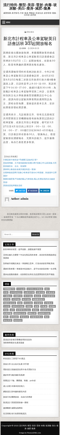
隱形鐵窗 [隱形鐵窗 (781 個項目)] (14, 316)
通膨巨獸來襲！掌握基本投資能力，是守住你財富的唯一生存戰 (29, 269)
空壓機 (17, 340)
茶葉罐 (21, 343)
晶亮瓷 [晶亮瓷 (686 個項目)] (7, 299)
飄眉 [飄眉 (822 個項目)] (47, 316)
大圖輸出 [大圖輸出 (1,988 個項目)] (8, 296)
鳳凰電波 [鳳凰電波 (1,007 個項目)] (18, 320)
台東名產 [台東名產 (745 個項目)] (40, 292)
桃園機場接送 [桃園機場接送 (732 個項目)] (38, 299)
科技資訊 (7, 358)
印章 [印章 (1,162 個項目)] (6, 292)
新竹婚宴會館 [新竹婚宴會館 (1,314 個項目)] (48, 296)
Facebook (32, 190)
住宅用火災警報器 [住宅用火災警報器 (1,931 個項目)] (34, 289)
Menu (8, 22)
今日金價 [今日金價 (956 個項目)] (21, 289)
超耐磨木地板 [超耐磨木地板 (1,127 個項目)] (44, 313)
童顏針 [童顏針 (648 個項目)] (35, 309)
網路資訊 (7, 391)
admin (23, 48)
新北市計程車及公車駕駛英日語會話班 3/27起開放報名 (29, 40)
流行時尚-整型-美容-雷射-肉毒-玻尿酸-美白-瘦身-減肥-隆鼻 (30, 6)
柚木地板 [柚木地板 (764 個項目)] (26, 299)
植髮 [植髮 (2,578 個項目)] (20, 302)
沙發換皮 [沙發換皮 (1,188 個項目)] (48, 302)
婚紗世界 (7, 375)
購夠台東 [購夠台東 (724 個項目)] (32, 313)
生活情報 (7, 413)
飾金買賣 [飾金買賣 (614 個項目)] (8, 320)
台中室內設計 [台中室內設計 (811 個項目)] (16, 292)
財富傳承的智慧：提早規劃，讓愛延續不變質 (22, 249)
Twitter (20, 190)
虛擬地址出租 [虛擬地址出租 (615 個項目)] (20, 313)
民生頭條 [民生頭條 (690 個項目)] (28, 302)
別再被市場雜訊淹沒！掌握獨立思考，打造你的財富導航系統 (28, 263)
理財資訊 (7, 369)
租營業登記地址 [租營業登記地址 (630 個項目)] (23, 309)
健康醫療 (7, 408)
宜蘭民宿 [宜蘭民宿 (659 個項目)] (18, 296)
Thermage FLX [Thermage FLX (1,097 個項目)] (9, 289)
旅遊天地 (7, 397)
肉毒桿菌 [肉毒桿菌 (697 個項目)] (8, 313)
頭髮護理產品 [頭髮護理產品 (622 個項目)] (36, 316)
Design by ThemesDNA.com (30, 433)
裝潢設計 (7, 402)
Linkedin (45, 190)
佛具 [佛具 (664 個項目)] (47, 289)
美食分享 (7, 364)
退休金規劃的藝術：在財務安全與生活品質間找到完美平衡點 (28, 274)
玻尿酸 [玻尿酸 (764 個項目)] (52, 306)
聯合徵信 (30, 32)
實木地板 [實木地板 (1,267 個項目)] (28, 296)
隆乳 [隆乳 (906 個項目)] (6, 316)
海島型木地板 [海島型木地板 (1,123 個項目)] (18, 306)
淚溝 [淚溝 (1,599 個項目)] (36, 306)
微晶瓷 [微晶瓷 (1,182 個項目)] (37, 296)
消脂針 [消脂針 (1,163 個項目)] (29, 306)
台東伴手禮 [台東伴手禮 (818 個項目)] (29, 292)
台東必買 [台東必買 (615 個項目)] (50, 292)
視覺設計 (7, 380)
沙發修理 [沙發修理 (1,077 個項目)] (38, 302)
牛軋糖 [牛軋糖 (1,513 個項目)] (44, 306)
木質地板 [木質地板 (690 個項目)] (16, 299)
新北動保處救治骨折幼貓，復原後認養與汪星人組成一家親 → (33, 214)
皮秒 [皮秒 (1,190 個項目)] (12, 309)
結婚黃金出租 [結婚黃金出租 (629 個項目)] (46, 309)
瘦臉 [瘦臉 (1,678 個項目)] (6, 309)
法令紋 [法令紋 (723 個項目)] (7, 306)
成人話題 (7, 386)
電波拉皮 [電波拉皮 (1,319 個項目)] (24, 316)
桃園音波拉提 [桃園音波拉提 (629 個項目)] (9, 302)
